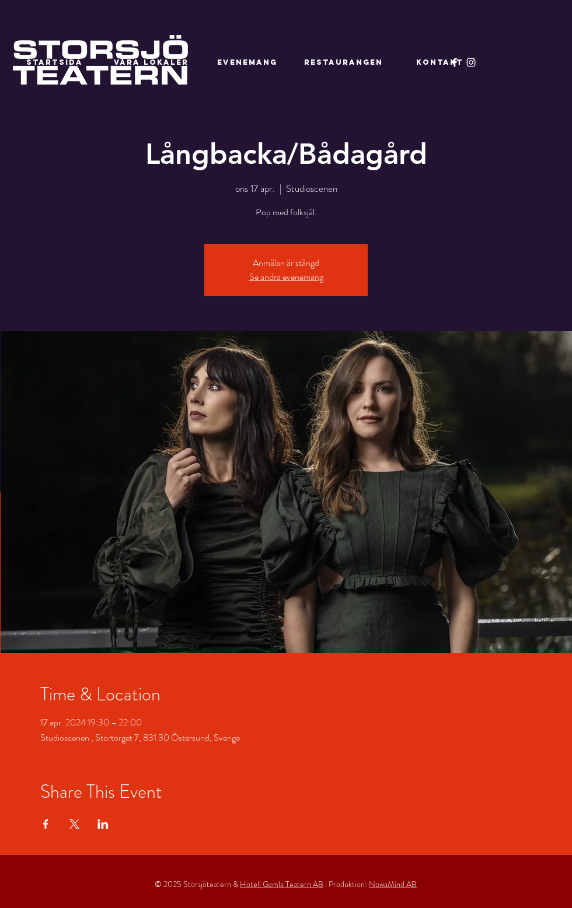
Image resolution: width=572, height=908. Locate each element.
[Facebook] (455, 62)
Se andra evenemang (286, 276)
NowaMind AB (393, 884)
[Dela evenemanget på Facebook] (45, 824)
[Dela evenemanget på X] (74, 824)
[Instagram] (471, 62)
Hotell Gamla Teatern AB (281, 884)
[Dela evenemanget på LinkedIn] (103, 824)
